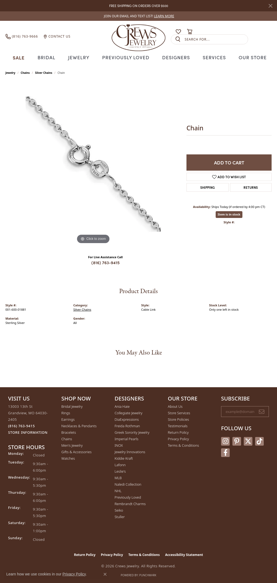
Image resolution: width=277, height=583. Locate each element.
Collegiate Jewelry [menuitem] (128, 412)
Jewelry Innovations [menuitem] (130, 451)
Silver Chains (43, 72)
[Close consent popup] (105, 574)
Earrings (68, 418)
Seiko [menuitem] (119, 509)
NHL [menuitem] (118, 490)
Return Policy (178, 431)
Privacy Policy (178, 438)
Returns (250, 186)
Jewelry (81, 57)
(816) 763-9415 (105, 262)
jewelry (10, 72)
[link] (138, 16)
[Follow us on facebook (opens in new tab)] (225, 452)
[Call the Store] (21, 425)
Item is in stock (229, 214)
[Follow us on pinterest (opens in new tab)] (236, 440)
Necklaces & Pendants (78, 425)
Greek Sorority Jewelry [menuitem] (132, 431)
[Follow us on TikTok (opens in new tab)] (259, 440)
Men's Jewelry (72, 444)
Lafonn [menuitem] (120, 464)
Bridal (49, 57)
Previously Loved (125, 57)
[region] (93, 163)
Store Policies (178, 418)
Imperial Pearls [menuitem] (126, 438)
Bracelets (68, 431)
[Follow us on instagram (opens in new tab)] (225, 440)
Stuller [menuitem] (120, 516)
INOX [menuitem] (119, 444)
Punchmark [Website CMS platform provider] (147, 574)
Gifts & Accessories (76, 451)
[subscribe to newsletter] (262, 411)
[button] (167, 31)
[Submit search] (178, 39)
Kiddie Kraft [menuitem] (124, 457)
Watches (68, 457)
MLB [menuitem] (118, 477)
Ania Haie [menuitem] (122, 405)
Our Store (249, 57)
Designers (174, 57)
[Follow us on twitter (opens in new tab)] (248, 440)
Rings (65, 412)
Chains (25, 72)
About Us (175, 405)
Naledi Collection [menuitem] (128, 483)
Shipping (207, 186)
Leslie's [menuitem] (120, 470)
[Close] (270, 5)
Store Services (179, 412)
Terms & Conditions (183, 444)
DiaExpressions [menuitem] (127, 418)
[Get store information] (28, 431)
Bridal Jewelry (72, 405)
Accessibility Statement (184, 554)
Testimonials (178, 425)
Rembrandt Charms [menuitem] (130, 503)
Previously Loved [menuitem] (128, 496)
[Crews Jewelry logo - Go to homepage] (138, 36)
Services (211, 57)
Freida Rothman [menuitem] (127, 425)
